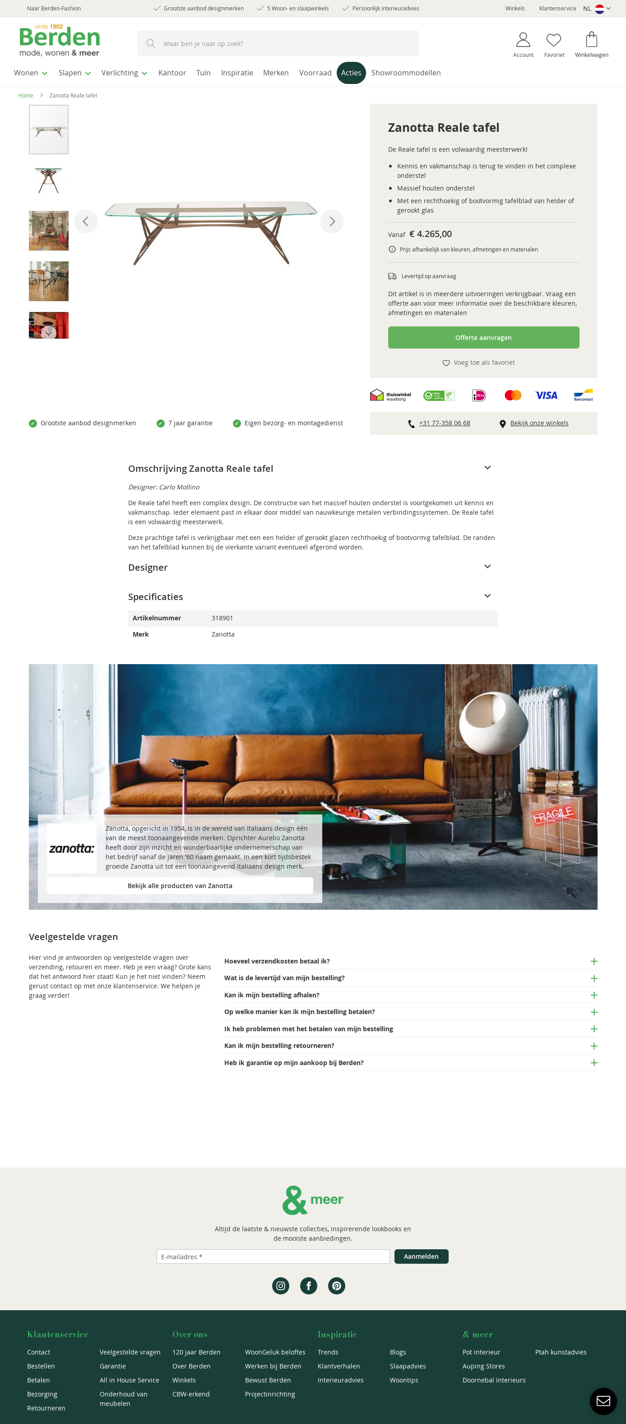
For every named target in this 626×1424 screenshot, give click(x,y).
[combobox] (278, 43)
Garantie (113, 1366)
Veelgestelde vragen (130, 1352)
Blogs (398, 1352)
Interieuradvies (341, 1380)
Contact (38, 1352)
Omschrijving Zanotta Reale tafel (201, 466)
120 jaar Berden (196, 1352)
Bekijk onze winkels (539, 420)
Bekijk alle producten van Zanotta (180, 883)
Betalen (38, 1380)
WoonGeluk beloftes (275, 1352)
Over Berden (191, 1366)
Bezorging (42, 1394)
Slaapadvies (408, 1366)
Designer (148, 565)
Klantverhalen (339, 1366)
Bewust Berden (268, 1380)
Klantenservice (557, 8)
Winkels (515, 8)
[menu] (313, 73)
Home (25, 93)
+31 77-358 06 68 (444, 420)
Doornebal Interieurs (494, 1380)
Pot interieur (482, 1352)
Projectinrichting (270, 1394)
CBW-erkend (191, 1394)
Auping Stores (484, 1366)
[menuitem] (33, 72)
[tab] (313, 466)
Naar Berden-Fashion (54, 8)
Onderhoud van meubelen (124, 1399)
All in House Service (129, 1380)
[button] (597, 9)
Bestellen (41, 1366)
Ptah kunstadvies (561, 1352)
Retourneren (46, 1408)
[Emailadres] (273, 1256)
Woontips (404, 1380)
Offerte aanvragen (483, 335)
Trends (328, 1352)
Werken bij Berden (273, 1366)
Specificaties (155, 594)
